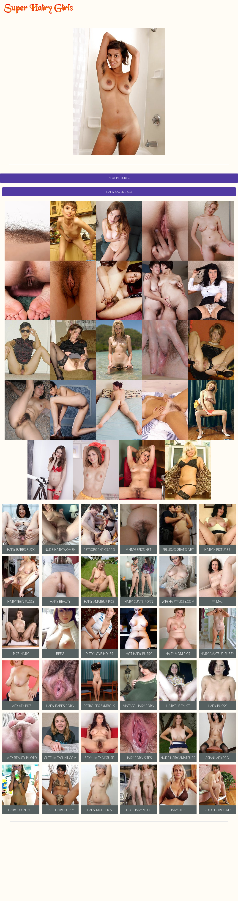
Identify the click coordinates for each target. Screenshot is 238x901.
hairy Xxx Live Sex (119, 192)
